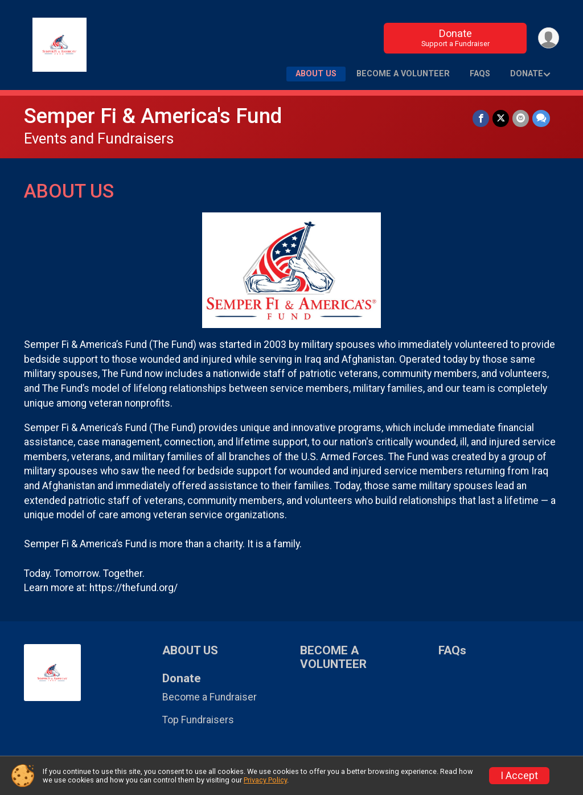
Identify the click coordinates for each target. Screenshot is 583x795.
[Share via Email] (520, 118)
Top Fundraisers (198, 720)
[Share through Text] (541, 118)
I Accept (519, 775)
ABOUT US (315, 74)
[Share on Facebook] (481, 118)
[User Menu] (548, 37)
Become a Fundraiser (209, 697)
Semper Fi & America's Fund (153, 116)
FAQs (480, 74)
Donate (455, 37)
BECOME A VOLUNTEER (403, 74)
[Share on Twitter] (500, 118)
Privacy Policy (265, 780)
